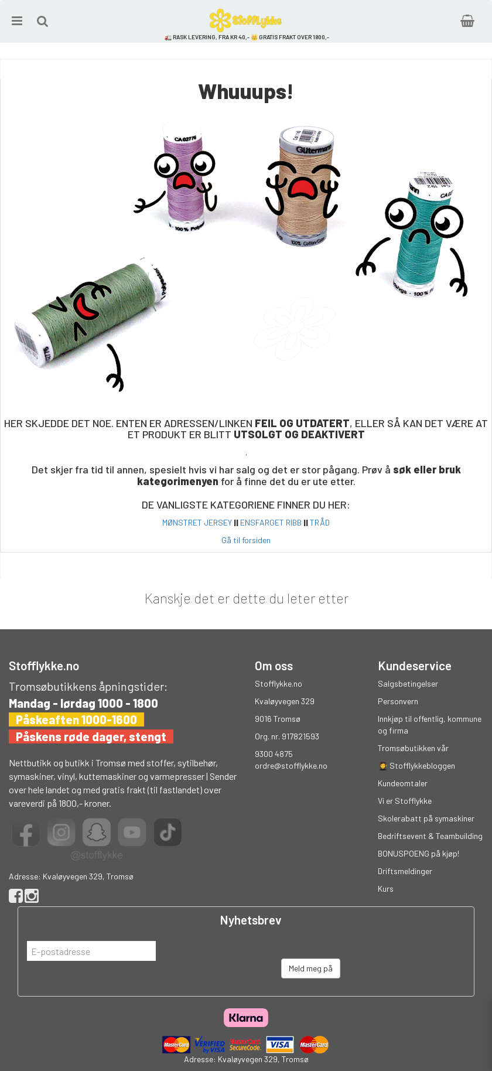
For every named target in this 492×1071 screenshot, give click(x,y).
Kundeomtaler (403, 783)
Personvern (398, 701)
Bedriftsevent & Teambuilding (430, 836)
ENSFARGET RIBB (271, 522)
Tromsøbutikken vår (413, 748)
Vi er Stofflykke (405, 801)
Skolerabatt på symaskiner (426, 818)
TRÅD (320, 522)
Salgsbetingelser (408, 683)
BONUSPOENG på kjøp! (418, 853)
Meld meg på (311, 968)
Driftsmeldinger (405, 871)
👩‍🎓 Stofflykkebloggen (416, 765)
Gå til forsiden (246, 540)
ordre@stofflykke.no (291, 765)
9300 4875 (274, 754)
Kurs (386, 888)
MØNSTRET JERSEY (197, 522)
